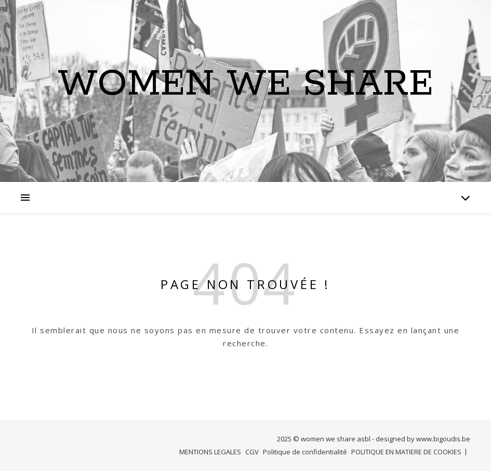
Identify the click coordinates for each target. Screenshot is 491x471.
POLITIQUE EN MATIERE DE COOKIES (406, 451)
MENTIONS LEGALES (210, 451)
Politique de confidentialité (305, 451)
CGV (252, 451)
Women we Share (245, 85)
